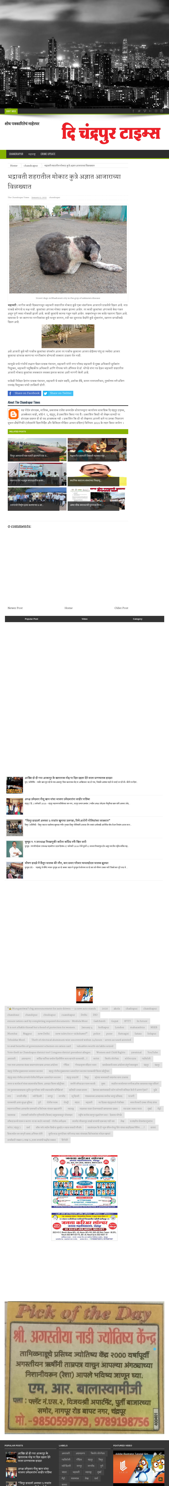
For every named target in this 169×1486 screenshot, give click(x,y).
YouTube (153, 1028)
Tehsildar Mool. (16, 1015)
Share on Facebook (24, 393)
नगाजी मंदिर (22, 1072)
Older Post (121, 583)
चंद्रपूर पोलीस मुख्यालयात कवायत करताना (25, 1047)
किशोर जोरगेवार (112, 1034)
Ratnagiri (123, 1009)
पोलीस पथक (52, 1078)
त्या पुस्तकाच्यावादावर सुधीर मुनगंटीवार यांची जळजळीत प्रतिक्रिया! (35, 1065)
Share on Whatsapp (91, 393)
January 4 (87, 1003)
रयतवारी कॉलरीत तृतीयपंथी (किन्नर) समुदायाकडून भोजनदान (46, 1090)
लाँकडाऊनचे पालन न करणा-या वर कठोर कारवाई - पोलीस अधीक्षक (36, 1097)
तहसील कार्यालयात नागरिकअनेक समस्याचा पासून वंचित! (135, 1059)
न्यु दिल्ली (75, 1072)
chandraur (13, 990)
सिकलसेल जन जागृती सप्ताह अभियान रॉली (25, 1109)
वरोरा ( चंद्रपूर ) (13, 1103)
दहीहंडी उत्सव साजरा (78, 1065)
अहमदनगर (26, 1034)
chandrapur (54, 197)
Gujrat (114, 997)
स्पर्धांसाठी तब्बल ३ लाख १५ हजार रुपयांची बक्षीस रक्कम (31, 1115)
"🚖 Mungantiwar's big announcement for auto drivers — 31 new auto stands (51, 984)
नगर (9, 1072)
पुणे (39, 1078)
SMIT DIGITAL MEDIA (66, 1481)
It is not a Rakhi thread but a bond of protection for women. (41, 1003)
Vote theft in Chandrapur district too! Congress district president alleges (48, 1028)
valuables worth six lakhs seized (95, 1022)
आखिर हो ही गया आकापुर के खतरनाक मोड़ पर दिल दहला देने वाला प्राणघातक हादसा (68, 753)
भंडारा (77, 1078)
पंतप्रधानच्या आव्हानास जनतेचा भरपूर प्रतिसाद (103, 1072)
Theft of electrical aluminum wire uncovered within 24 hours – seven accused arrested (81, 1015)
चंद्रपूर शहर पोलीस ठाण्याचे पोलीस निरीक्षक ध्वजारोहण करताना (34, 1053)
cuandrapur (68, 990)
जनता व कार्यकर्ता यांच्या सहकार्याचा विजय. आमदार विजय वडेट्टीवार (35, 1059)
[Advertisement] (84, 54)
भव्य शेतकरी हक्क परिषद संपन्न (143, 1078)
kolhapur (103, 1003)
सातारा (153, 1103)
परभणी (131, 1072)
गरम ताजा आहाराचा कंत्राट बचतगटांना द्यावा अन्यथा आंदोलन (32, 1040)
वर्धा (28, 1103)
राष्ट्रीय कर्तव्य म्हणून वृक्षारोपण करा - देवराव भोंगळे (100, 1090)
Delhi (84, 990)
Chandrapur (16, 154)
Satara (138, 1009)
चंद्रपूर (157, 1040)
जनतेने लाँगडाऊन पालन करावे (82, 1059)
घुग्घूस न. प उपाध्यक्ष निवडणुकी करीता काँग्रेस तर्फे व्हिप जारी (55, 817)
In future (142, 997)
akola (117, 984)
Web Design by (24, 1481)
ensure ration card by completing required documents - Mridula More (47, 997)
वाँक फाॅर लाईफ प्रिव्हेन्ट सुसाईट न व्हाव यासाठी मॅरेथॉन (59, 1103)
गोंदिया (66, 1040)
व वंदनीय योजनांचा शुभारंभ (141, 1097)
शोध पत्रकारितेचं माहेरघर (22, 123)
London (119, 1003)
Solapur (151, 1009)
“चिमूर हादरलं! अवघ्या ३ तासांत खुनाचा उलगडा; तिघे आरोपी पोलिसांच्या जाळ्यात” (67, 796)
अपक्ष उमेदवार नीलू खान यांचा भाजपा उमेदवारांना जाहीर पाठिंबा (57, 775)
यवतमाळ (11, 1090)
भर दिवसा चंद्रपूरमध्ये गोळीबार (111, 1078)
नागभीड (62, 1072)
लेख (122, 1097)
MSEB (154, 1003)
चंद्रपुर (146, 1040)
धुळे (155, 1065)
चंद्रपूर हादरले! (73, 1053)
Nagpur (27, 1009)
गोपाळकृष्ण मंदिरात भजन (85, 1040)
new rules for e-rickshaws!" (71, 1009)
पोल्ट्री (66, 1078)
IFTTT (127, 997)
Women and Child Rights (110, 1028)
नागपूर (50, 1072)
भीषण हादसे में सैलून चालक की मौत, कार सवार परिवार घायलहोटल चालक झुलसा (66, 839)
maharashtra (137, 1003)
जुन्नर (103, 1059)
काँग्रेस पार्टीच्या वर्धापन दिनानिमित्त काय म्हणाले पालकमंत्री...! (62, 1034)
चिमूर (86, 1053)
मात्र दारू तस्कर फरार (132, 1084)
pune (109, 1009)
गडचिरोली (146, 1034)
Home (69, 583)
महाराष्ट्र (71, 1084)
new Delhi (44, 1009)
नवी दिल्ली (37, 1072)
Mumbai (12, 1009)
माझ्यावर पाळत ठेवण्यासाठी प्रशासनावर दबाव (99, 1084)
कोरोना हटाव (130, 1034)
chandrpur (31, 990)
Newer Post (15, 583)
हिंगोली (65, 1115)
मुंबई (150, 1084)
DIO (95, 990)
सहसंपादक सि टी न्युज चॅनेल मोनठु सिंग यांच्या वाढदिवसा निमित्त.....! (116, 1103)
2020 (105, 984)
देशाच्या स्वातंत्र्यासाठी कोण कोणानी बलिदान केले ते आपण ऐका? (120, 1065)
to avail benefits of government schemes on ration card (39, 1022)
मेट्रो (159, 1084)
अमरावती (11, 1034)
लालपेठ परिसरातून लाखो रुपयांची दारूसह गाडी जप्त (93, 1097)
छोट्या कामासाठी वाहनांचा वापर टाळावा (111, 1053)
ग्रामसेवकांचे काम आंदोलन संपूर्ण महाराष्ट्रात (120, 1040)
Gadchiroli (99, 997)
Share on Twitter (57, 393)
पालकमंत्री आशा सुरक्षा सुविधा (19, 1078)
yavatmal (136, 1028)
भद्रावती (88, 1078)
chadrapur (131, 984)
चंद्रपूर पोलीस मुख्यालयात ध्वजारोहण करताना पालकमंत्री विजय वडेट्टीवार (79, 1047)
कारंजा (96, 1034)
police (96, 1009)
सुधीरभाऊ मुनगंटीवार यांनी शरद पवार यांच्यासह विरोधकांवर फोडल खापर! (79, 1109)
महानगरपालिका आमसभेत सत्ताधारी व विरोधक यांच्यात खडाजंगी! (34, 1084)
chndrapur (49, 990)
